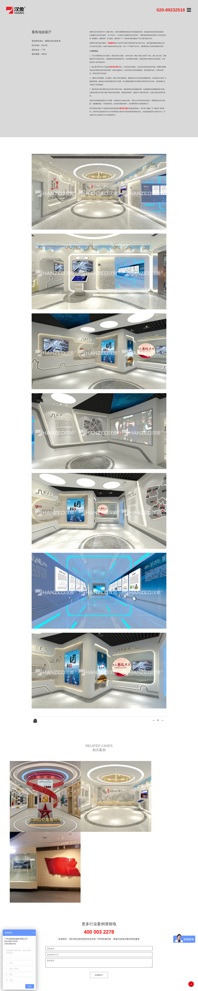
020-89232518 (171, 9)
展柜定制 (79, 974)
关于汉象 (82, 930)
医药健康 (94, 937)
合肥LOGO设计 (40, 974)
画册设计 (69, 974)
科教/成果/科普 (96, 940)
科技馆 (93, 930)
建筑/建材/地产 (96, 933)
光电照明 (94, 944)
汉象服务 (82, 940)
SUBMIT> (99, 893)
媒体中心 (82, 944)
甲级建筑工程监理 (56, 974)
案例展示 (82, 933)
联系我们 (82, 947)
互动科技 (82, 937)
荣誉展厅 (94, 947)
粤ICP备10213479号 (143, 930)
